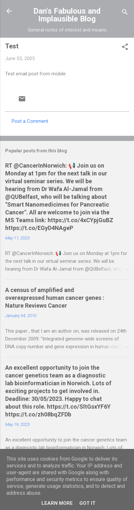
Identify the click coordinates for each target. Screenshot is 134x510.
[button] (125, 48)
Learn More (57, 503)
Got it (87, 503)
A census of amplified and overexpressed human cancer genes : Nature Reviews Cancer (54, 298)
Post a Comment (30, 121)
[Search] (125, 13)
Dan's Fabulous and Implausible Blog (67, 14)
